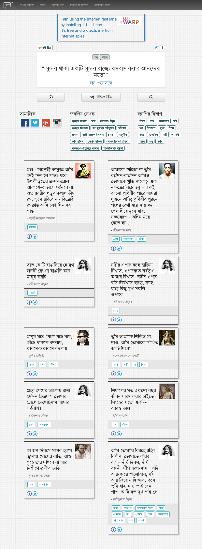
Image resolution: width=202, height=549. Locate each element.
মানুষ (142, 141)
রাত (131, 520)
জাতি (115, 364)
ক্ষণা (93, 121)
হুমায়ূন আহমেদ (80, 128)
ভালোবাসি (118, 520)
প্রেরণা (141, 520)
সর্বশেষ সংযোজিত (79, 5)
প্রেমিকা (117, 514)
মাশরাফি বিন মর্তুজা (113, 148)
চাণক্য (111, 135)
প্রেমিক (139, 514)
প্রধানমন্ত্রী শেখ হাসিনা (117, 141)
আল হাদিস (77, 141)
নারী (165, 135)
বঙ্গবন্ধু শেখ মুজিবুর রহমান (85, 148)
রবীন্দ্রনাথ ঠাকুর (107, 121)
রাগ (128, 514)
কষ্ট (175, 121)
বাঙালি (32, 293)
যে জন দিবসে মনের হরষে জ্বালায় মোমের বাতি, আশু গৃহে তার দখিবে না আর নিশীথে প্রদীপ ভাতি (49, 459)
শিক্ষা (171, 128)
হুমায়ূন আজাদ (79, 121)
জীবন (105, 57)
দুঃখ (162, 128)
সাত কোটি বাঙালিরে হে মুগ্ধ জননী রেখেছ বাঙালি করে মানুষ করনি (51, 271)
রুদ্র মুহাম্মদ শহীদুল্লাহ (103, 128)
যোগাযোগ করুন (102, 5)
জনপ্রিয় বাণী (58, 5)
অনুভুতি (175, 135)
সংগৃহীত (123, 135)
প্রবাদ (75, 135)
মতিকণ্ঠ (122, 128)
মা (135, 364)
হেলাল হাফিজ (95, 141)
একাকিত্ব (153, 135)
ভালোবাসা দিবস (145, 508)
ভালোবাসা (164, 121)
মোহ (115, 311)
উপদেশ (151, 128)
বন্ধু (151, 141)
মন (96, 57)
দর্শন (159, 141)
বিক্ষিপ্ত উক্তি (101, 97)
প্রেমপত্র (128, 508)
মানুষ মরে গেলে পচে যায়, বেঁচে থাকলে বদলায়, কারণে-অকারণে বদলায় (49, 342)
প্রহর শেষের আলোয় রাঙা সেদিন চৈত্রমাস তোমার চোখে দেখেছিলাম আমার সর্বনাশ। (48, 399)
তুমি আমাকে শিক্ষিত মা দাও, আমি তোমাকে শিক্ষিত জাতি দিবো (134, 342)
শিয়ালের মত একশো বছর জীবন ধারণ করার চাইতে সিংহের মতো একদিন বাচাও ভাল (133, 399)
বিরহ (161, 508)
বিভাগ (43, 5)
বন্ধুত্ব (141, 135)
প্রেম (152, 121)
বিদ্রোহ (32, 227)
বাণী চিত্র (44, 48)
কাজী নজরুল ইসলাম (93, 135)
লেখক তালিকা (27, 5)
